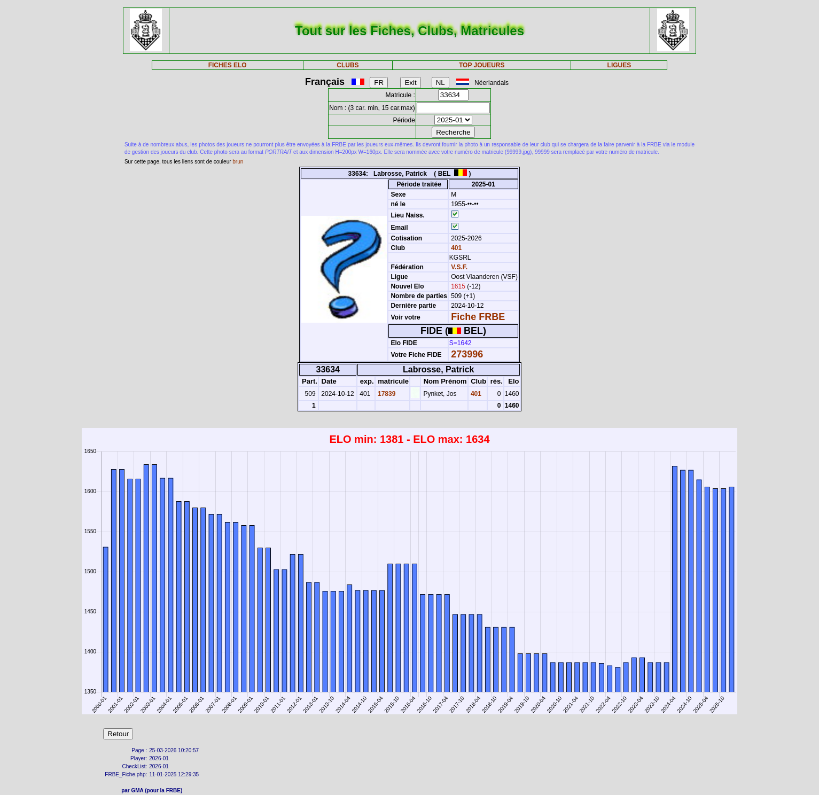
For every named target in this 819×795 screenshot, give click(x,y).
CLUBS (347, 65)
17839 (386, 394)
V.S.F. (459, 267)
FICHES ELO (227, 65)
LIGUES (619, 65)
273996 (467, 354)
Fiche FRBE (478, 316)
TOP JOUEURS (482, 65)
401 (455, 248)
